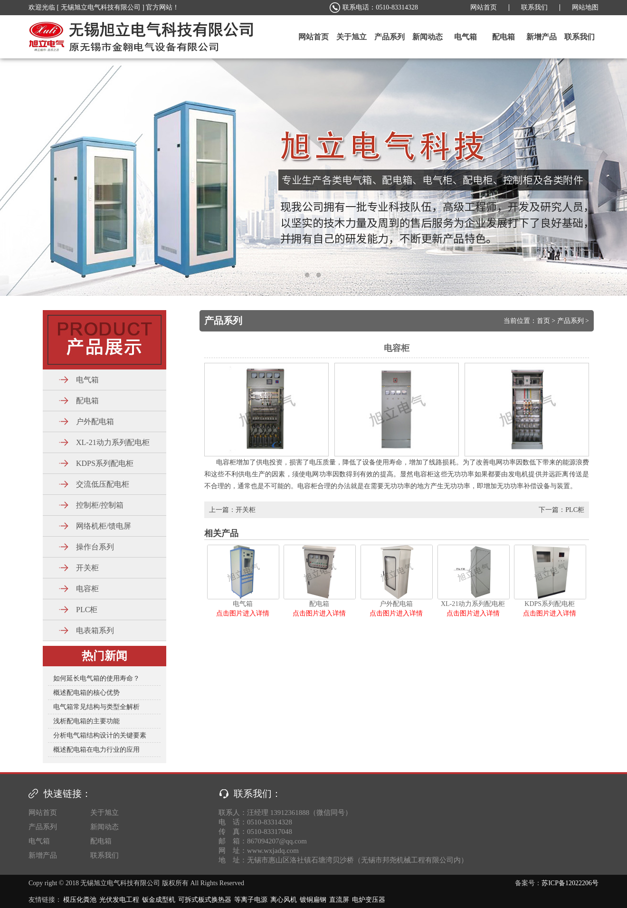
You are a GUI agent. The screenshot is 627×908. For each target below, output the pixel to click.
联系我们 (534, 7)
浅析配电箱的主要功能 (86, 721)
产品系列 (570, 320)
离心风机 (283, 899)
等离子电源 (250, 899)
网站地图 (585, 7)
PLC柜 (574, 509)
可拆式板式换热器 (204, 899)
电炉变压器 (368, 899)
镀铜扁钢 (313, 899)
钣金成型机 (158, 899)
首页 (543, 320)
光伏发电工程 (119, 899)
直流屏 (339, 899)
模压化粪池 (79, 899)
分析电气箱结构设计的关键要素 (99, 735)
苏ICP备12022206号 (570, 883)
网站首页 (483, 7)
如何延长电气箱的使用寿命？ (96, 678)
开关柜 (246, 509)
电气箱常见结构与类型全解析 (96, 706)
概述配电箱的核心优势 (86, 692)
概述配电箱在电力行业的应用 (96, 749)
